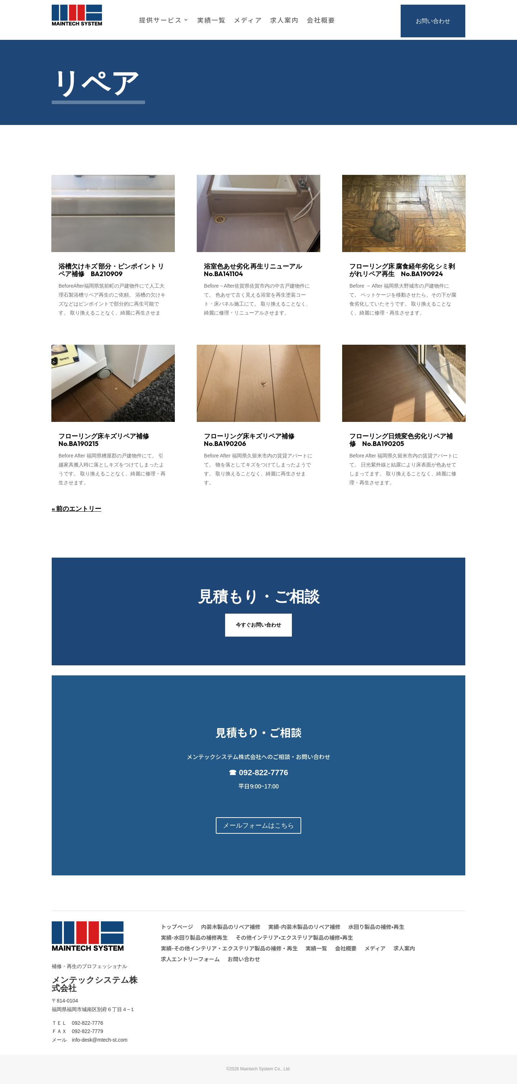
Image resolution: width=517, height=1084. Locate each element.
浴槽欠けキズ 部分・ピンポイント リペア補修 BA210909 (111, 270)
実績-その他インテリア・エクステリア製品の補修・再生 (229, 949)
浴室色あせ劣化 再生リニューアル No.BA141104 (256, 270)
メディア (248, 20)
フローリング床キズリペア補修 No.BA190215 (107, 440)
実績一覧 (211, 20)
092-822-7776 (263, 772)
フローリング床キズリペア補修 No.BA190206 (252, 440)
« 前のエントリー (76, 508)
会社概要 (321, 20)
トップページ (177, 927)
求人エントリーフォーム (190, 960)
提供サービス (160, 20)
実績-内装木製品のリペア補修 (304, 927)
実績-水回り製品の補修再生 (194, 938)
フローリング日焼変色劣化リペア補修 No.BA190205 (401, 440)
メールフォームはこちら (258, 825)
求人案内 (284, 20)
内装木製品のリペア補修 (230, 927)
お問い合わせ (433, 21)
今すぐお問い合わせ (258, 625)
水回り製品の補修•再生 (376, 927)
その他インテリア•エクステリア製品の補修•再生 (294, 938)
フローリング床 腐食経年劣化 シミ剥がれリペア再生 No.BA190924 (402, 270)
